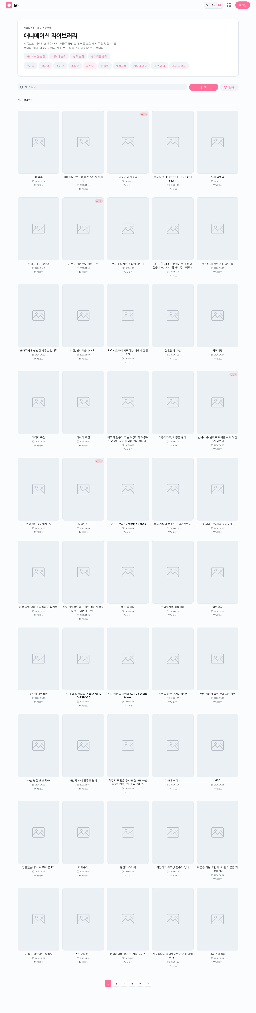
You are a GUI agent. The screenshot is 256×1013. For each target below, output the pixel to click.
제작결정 (121, 65)
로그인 (243, 5)
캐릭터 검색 (140, 65)
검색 (204, 87)
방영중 (45, 65)
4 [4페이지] (132, 983)
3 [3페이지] (124, 983)
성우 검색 (159, 65)
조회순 (75, 65)
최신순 (90, 65)
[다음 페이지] (148, 983)
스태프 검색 (179, 65)
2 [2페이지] (116, 983)
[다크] (213, 5)
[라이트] (207, 5)
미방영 (105, 65)
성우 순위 (78, 56)
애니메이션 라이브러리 (50, 35)
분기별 (30, 65)
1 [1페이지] (108, 983)
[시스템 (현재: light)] (219, 5)
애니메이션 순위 (36, 56)
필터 (229, 87)
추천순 (60, 65)
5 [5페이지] (140, 983)
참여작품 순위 (99, 56)
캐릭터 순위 (59, 56)
